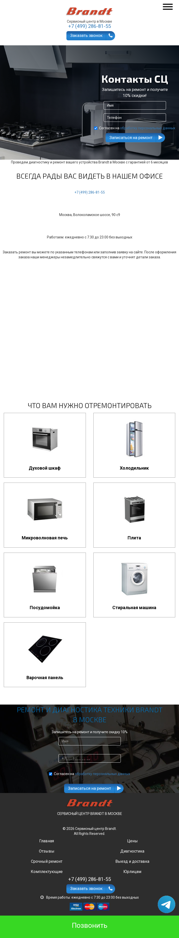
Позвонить (89, 925)
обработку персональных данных (147, 128)
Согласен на (134, 128)
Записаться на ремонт (131, 137)
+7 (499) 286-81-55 (89, 192)
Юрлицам (132, 871)
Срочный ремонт (46, 861)
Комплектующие (47, 871)
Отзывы (46, 851)
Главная (46, 841)
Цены (132, 841)
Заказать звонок (86, 35)
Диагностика (132, 851)
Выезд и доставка (132, 861)
